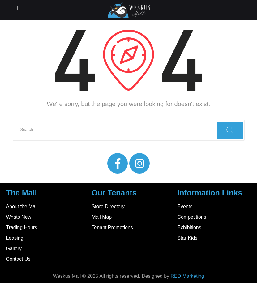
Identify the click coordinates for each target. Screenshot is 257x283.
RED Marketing (187, 276)
